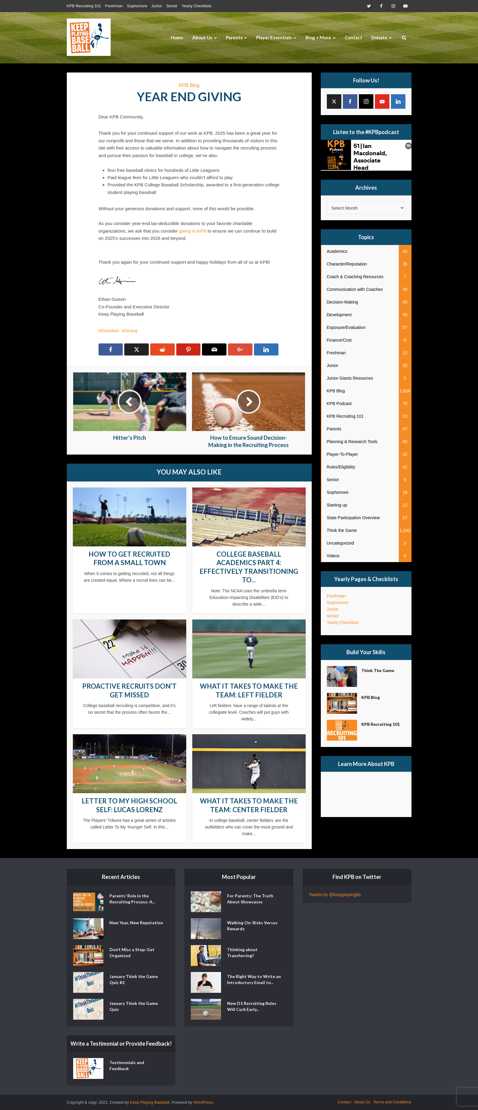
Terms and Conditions (392, 1102)
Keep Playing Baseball (149, 1102)
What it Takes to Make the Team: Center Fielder (249, 805)
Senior (172, 6)
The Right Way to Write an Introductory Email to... (254, 979)
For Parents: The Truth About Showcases (250, 898)
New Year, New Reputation (136, 922)
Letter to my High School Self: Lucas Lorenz (129, 805)
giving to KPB (192, 230)
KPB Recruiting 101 (84, 6)
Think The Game (377, 670)
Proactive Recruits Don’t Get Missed (129, 690)
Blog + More (318, 37)
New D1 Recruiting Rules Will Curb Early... (251, 1006)
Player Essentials (274, 37)
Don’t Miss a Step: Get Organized (131, 952)
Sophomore (137, 6)
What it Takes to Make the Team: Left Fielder (249, 690)
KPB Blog (189, 85)
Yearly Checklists (197, 6)
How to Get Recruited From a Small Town (129, 558)
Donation (110, 330)
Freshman (114, 6)
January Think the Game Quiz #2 (133, 979)
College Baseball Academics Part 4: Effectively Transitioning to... (249, 567)
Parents (234, 37)
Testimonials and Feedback (126, 1065)
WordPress (203, 1102)
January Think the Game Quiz (133, 1006)
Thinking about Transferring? (242, 952)
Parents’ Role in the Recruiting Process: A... (132, 898)
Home (177, 37)
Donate (379, 37)
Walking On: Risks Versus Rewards (252, 925)
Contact (353, 37)
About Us (202, 37)
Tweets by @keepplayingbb (335, 894)
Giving (130, 330)
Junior (156, 6)
